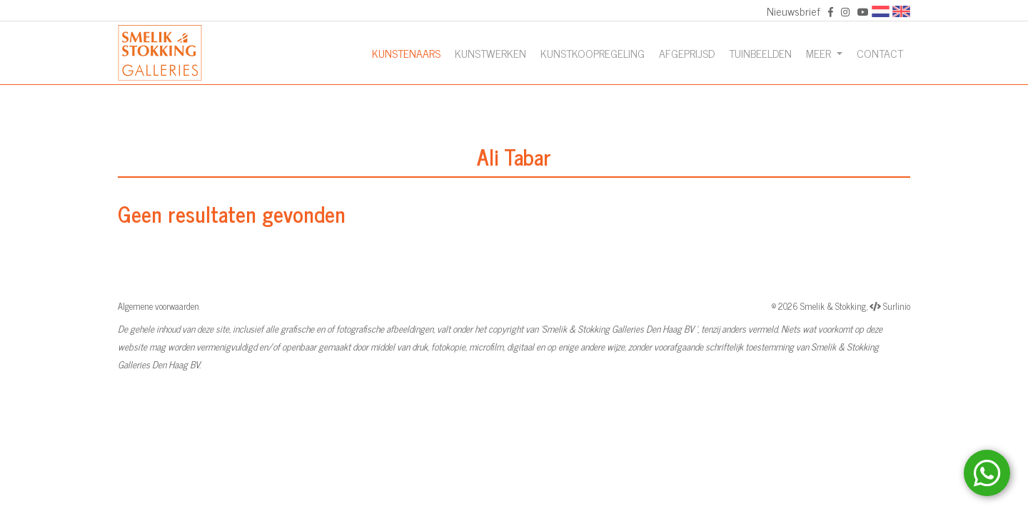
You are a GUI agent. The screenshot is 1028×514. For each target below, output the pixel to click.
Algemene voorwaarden (158, 305)
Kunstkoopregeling (592, 53)
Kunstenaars (406, 53)
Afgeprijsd (687, 53)
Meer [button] (820, 53)
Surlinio (896, 305)
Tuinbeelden (760, 53)
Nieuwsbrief (793, 10)
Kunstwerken (490, 53)
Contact (880, 53)
